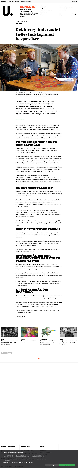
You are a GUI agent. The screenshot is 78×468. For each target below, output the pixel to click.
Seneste (27, 7)
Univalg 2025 (43, 12)
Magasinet (43, 8)
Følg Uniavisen (62, 10)
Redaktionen (43, 450)
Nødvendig (7, 462)
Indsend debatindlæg (45, 10)
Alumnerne (43, 6)
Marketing (30, 462)
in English (74, 1)
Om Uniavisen (62, 6)
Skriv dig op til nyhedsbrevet (66, 8)
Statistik (22, 462)
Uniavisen (3, 1)
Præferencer (15, 462)
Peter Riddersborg (20, 119)
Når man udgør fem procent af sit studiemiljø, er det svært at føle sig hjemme (29, 13)
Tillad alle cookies (67, 465)
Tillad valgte (52, 465)
